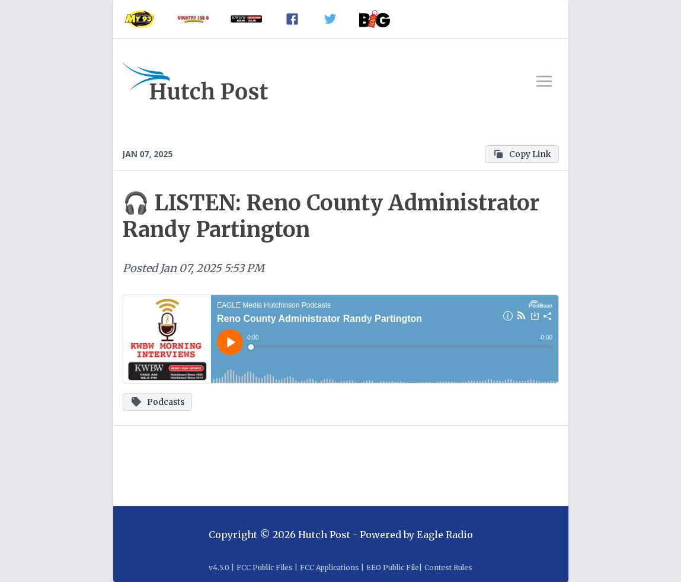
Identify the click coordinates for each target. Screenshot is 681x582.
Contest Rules (448, 567)
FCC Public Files (264, 567)
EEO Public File (392, 567)
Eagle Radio (445, 535)
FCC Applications (329, 567)
